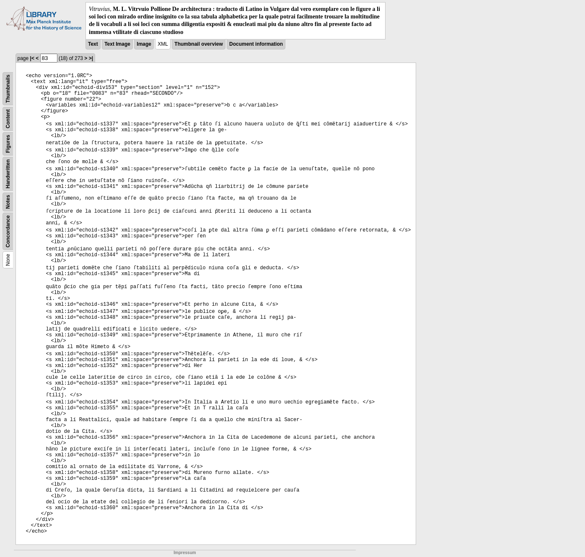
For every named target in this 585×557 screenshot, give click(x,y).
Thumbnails (8, 89)
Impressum (184, 552)
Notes (8, 201)
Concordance (8, 231)
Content (8, 118)
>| (91, 58)
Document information (256, 44)
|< (32, 58)
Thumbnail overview (198, 44)
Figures (8, 144)
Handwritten (8, 173)
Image (144, 44)
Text (93, 44)
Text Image (117, 44)
